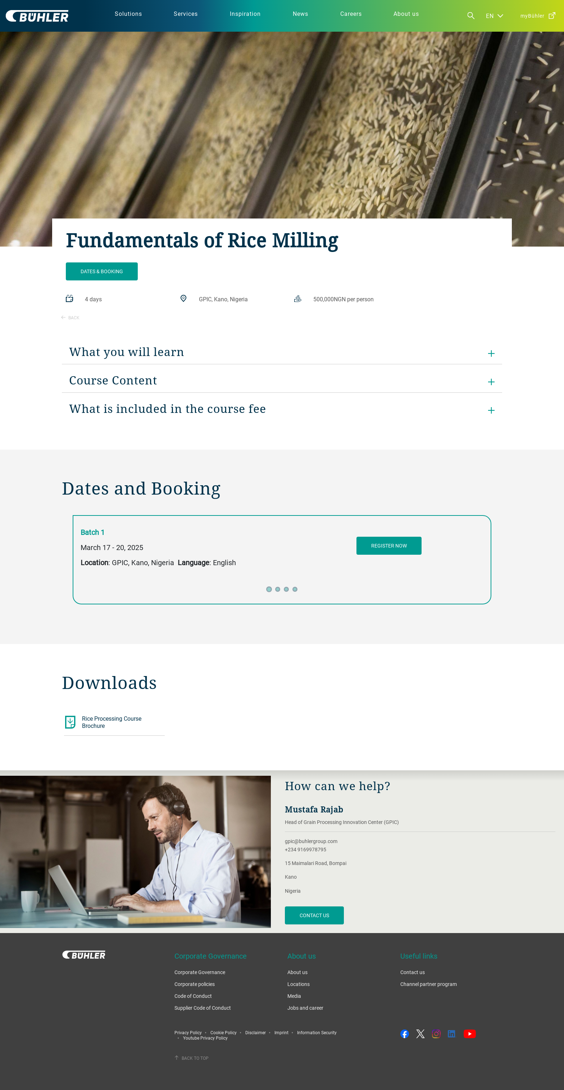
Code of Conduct (193, 995)
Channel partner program (428, 984)
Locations (298, 984)
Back (70, 317)
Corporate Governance (199, 972)
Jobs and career (305, 1007)
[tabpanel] (282, 554)
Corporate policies (194, 984)
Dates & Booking (102, 271)
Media (294, 995)
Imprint (281, 1032)
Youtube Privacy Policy (205, 1038)
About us (297, 972)
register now (389, 545)
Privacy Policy (188, 1032)
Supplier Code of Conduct (202, 1007)
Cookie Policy (223, 1032)
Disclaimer (255, 1032)
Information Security (317, 1032)
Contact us (314, 915)
